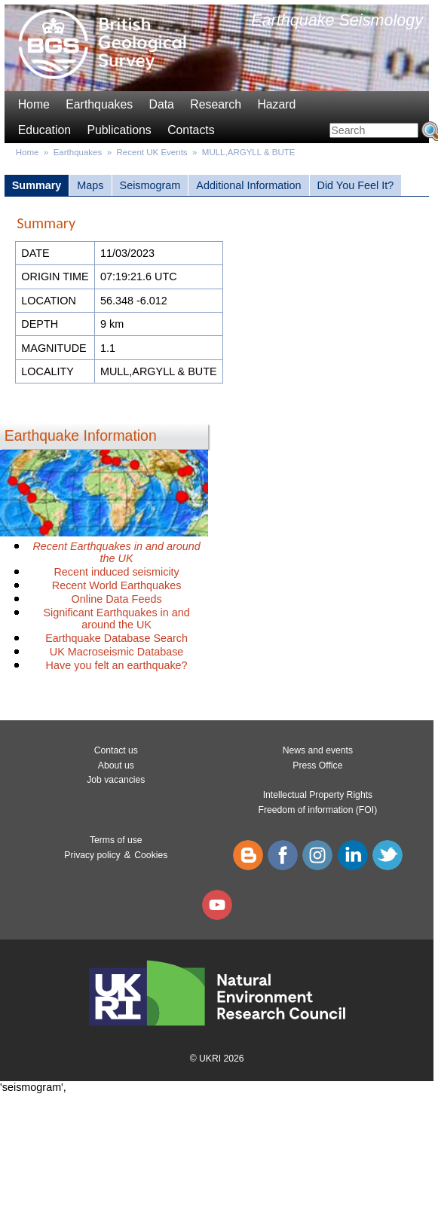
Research (215, 104)
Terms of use (116, 840)
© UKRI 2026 (217, 1058)
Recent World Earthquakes (117, 585)
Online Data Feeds (117, 599)
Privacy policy (92, 855)
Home (34, 104)
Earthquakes (99, 104)
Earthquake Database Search (116, 638)
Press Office (317, 765)
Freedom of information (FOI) (318, 810)
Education (44, 130)
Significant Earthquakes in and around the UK (116, 618)
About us (116, 765)
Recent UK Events (152, 152)
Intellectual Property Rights (317, 795)
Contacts (190, 130)
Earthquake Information (81, 435)
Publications (119, 130)
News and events (318, 750)
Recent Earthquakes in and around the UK (116, 552)
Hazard (276, 104)
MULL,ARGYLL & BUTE (249, 152)
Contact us (116, 750)
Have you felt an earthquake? (117, 665)
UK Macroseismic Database (117, 652)
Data (161, 104)
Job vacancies (116, 780)
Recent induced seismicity (116, 572)
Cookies (150, 855)
